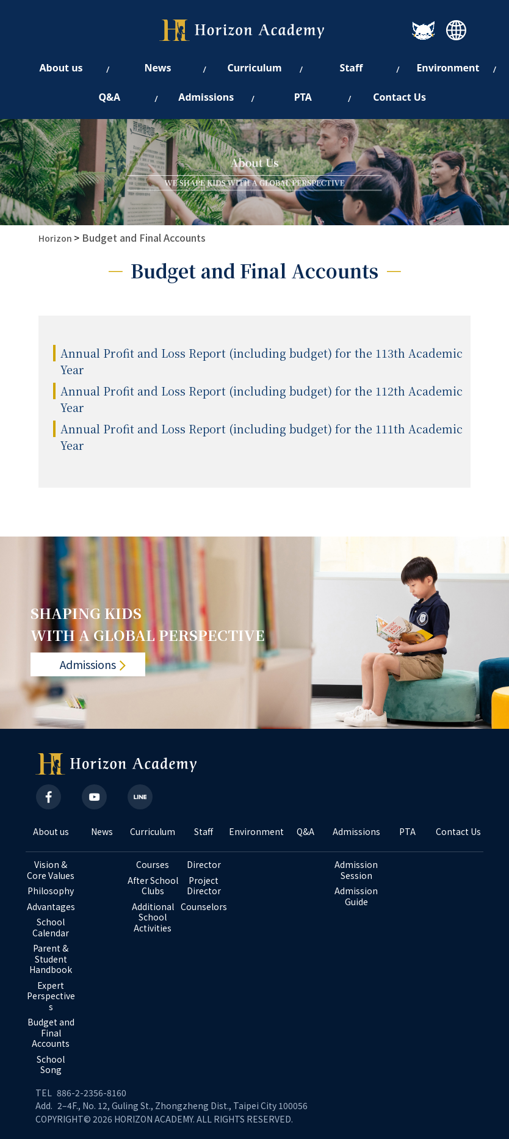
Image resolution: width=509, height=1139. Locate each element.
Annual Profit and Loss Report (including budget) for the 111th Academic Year (261, 437)
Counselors (204, 907)
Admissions (88, 665)
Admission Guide (357, 896)
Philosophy (50, 891)
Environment (254, 831)
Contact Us (458, 831)
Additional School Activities (154, 918)
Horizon (55, 238)
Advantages (51, 907)
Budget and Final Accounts (144, 237)
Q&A (305, 831)
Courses (152, 864)
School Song (52, 1065)
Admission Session (357, 870)
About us (51, 831)
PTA (407, 831)
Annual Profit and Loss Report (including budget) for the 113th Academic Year (261, 361)
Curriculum (152, 831)
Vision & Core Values (50, 870)
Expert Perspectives (51, 996)
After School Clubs (153, 886)
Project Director (204, 886)
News (102, 831)
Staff (203, 831)
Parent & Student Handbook (50, 959)
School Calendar (50, 927)
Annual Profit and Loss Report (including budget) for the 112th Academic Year (261, 399)
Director (204, 864)
